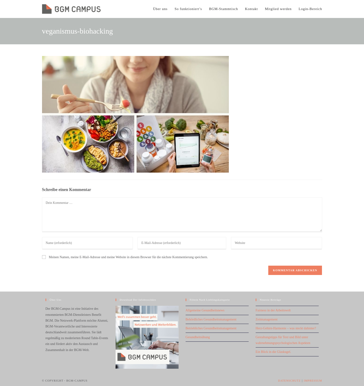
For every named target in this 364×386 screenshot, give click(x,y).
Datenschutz (289, 380)
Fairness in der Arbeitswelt (273, 310)
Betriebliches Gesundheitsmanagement (211, 328)
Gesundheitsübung (198, 337)
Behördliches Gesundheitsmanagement (211, 319)
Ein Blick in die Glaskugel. (273, 352)
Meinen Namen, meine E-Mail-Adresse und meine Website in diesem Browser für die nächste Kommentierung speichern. (128, 257)
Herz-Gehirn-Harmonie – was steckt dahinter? (286, 328)
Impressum (313, 380)
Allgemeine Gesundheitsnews (205, 310)
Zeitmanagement (267, 319)
